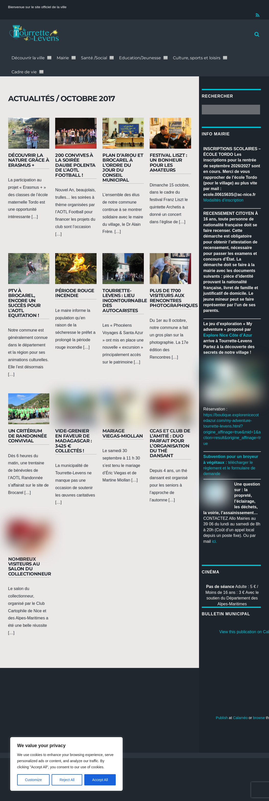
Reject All (67, 780)
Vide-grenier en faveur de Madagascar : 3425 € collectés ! (73, 440)
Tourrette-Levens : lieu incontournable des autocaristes (124, 300)
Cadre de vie (24, 71)
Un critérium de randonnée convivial (27, 435)
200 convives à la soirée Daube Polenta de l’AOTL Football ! (75, 165)
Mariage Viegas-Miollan (122, 433)
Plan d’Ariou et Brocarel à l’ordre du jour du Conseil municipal (122, 167)
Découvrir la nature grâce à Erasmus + (28, 160)
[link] (227, 335)
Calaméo (240, 718)
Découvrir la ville (28, 57)
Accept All (100, 780)
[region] (66, 764)
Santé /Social (94, 57)
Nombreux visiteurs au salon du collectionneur (29, 566)
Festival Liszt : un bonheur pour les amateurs (168, 162)
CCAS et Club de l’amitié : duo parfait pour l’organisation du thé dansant (170, 443)
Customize (33, 780)
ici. (214, 541)
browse (259, 718)
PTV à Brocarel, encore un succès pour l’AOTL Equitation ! (24, 303)
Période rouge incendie (74, 293)
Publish (222, 718)
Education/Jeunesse (140, 57)
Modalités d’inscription (223, 200)
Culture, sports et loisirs (196, 57)
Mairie (63, 57)
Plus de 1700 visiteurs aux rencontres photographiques (174, 298)
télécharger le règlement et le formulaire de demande (229, 468)
